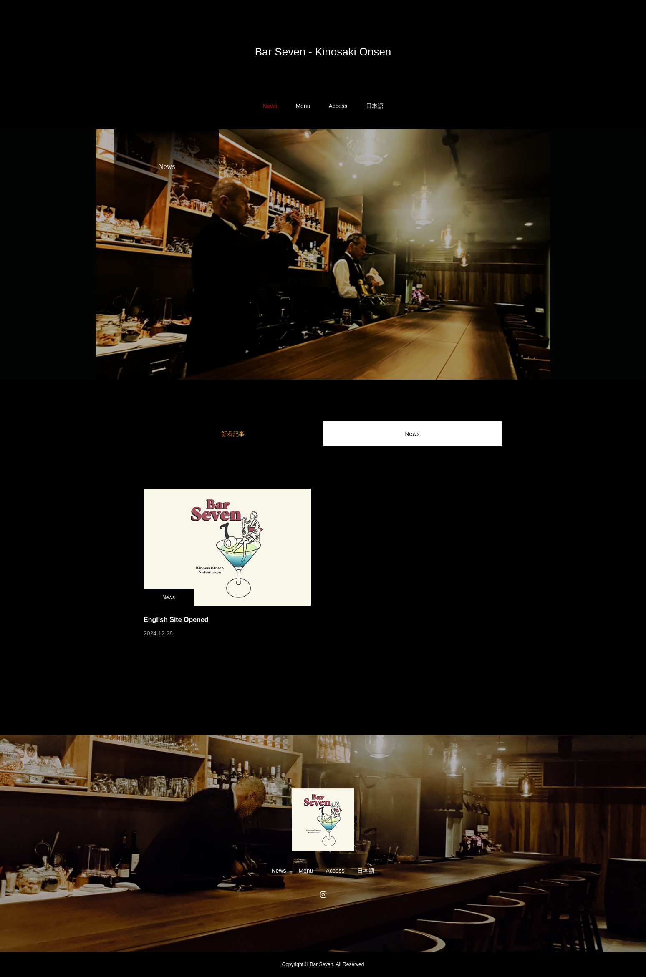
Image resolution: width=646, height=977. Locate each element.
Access (337, 106)
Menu (302, 106)
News (269, 106)
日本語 (375, 106)
